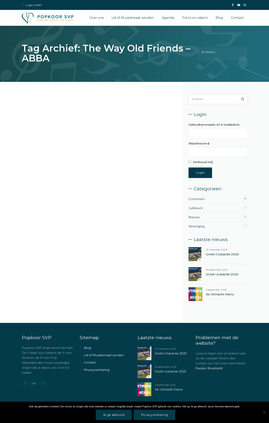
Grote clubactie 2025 (222, 274)
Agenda (168, 18)
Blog (219, 18)
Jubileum (195, 208)
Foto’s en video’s (195, 18)
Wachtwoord (198, 143)
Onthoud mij (203, 162)
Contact (237, 18)
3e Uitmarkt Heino (220, 294)
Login (200, 172)
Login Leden (34, 5)
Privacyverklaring (96, 370)
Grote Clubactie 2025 (222, 254)
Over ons (96, 18)
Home (207, 52)
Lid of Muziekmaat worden (133, 18)
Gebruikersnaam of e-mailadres (214, 124)
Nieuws (194, 217)
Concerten (196, 199)
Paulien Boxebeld (208, 368)
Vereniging (196, 226)
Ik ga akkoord (113, 415)
